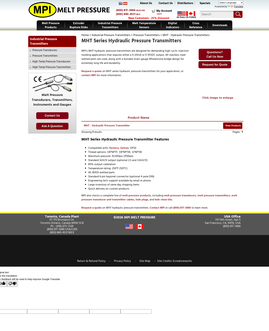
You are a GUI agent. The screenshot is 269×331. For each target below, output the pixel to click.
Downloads (219, 25)
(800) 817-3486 (125, 10)
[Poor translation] (12, 284)
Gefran (124, 148)
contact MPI (88, 75)
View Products (233, 126)
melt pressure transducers (180, 195)
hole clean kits (163, 199)
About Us (146, 3)
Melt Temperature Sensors (144, 25)
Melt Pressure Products (50, 25)
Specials (205, 3)
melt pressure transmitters (213, 195)
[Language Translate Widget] (231, 2)
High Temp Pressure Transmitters (51, 67)
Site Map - (147, 261)
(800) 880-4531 (125, 14)
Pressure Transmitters (146, 35)
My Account (164, 11)
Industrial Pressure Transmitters (110, 25)
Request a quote (91, 71)
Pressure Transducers (44, 50)
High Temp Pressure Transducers (51, 61)
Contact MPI (157, 207)
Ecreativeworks (182, 261)
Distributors (185, 3)
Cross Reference (195, 25)
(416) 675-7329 (64, 226)
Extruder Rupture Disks (79, 25)
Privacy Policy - (125, 261)
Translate (235, 6)
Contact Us (166, 3)
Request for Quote (214, 64)
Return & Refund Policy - (94, 261)
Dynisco (114, 148)
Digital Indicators (172, 25)
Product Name (138, 117)
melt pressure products (136, 195)
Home (85, 35)
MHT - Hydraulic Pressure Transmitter (107, 125)
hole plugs (142, 199)
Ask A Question (52, 126)
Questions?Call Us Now (214, 54)
